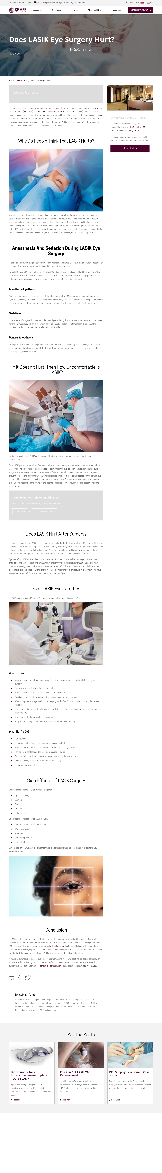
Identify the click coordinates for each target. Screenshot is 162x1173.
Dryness (18, 809)
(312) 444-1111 (135, 131)
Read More (17, 1100)
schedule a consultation (50, 966)
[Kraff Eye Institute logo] (17, 10)
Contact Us (20, 512)
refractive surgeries (59, 946)
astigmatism (43, 112)
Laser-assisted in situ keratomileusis (65, 112)
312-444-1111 (80, 3)
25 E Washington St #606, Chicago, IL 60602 (53, 3)
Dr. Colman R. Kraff (26, 995)
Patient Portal (134, 3)
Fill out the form (130, 148)
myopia (98, 108)
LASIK (33, 790)
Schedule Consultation (141, 10)
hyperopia (28, 112)
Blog (25, 81)
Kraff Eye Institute (15, 81)
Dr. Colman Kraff (83, 50)
